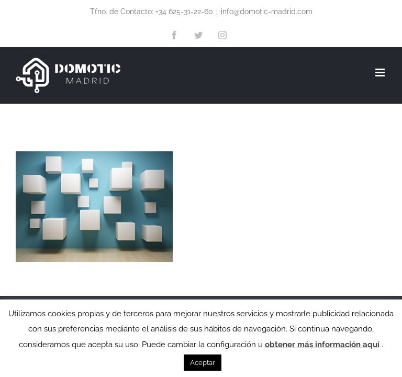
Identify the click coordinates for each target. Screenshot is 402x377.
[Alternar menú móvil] (380, 72)
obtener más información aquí (322, 344)
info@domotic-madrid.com (266, 11)
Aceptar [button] (202, 363)
